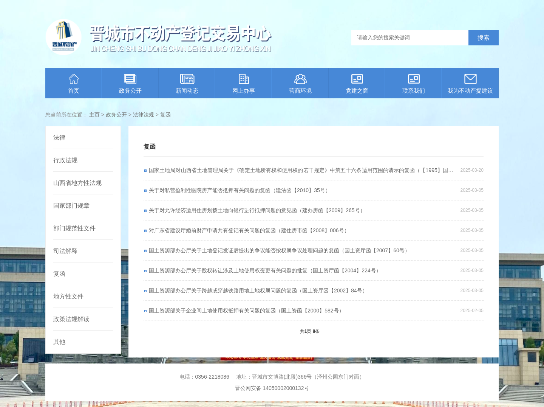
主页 (94, 115)
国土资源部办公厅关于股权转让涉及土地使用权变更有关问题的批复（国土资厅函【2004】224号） (265, 270)
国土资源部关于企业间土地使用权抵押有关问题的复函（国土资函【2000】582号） (246, 311)
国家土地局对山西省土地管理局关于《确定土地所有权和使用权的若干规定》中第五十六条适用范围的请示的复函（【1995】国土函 (301, 172)
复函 (165, 115)
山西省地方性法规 (77, 183)
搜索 (484, 37)
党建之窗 (357, 84)
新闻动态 (187, 84)
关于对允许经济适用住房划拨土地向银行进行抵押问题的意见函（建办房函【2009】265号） (257, 210)
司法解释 (65, 251)
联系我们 (413, 84)
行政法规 (65, 160)
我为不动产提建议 (470, 84)
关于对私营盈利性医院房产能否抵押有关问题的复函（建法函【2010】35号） (240, 190)
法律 (59, 137)
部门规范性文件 (74, 228)
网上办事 (243, 84)
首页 (73, 84)
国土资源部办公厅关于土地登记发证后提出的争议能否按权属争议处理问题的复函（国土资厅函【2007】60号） (279, 250)
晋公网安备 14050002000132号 (272, 388)
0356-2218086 (212, 377)
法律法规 (143, 115)
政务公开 (130, 84)
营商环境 (300, 84)
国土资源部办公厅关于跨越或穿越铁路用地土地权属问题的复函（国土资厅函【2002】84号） (258, 290)
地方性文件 (68, 296)
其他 (59, 342)
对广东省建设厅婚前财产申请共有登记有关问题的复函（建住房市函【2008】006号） (249, 230)
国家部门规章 (71, 205)
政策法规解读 (71, 319)
